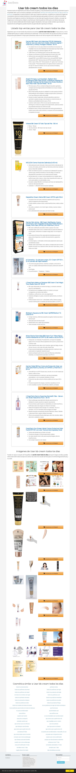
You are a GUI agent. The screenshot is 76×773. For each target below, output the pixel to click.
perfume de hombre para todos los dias (51, 12)
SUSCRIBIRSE (61, 762)
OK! (70, 771)
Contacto (7, 757)
